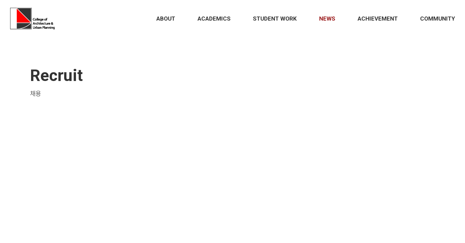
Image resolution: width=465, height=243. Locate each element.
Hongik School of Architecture (34, 18)
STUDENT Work (275, 18)
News (327, 18)
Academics (214, 18)
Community (437, 18)
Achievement (378, 18)
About (165, 18)
